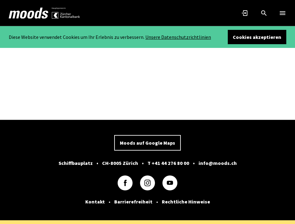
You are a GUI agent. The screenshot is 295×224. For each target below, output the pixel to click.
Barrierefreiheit (133, 201)
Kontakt (95, 201)
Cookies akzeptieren (257, 37)
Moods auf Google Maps (147, 143)
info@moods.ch (218, 163)
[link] (29, 13)
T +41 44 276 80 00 (168, 163)
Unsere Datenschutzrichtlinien (178, 37)
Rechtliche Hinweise (186, 201)
